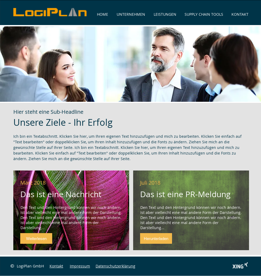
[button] (36, 238)
